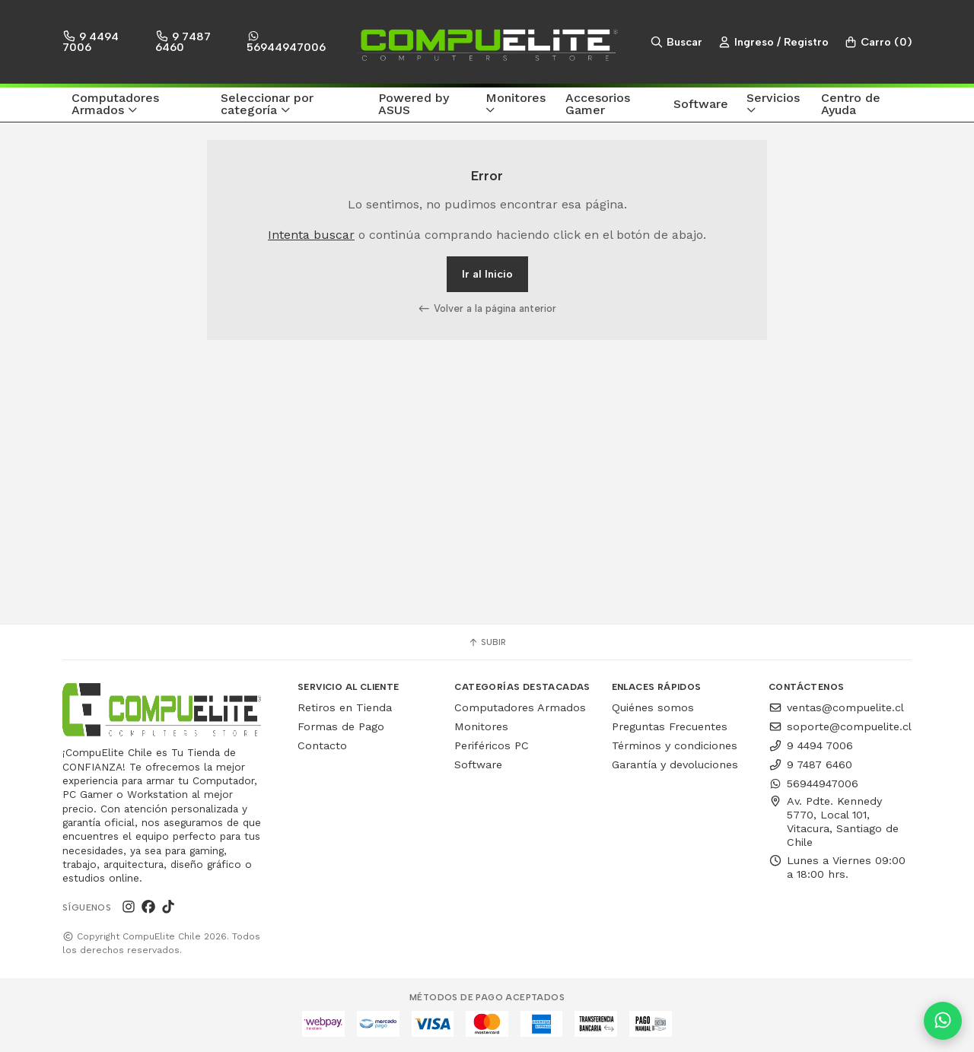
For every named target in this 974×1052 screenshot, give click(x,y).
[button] (137, 105)
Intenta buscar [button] (311, 234)
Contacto (322, 745)
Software (478, 764)
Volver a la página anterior (487, 308)
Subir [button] (487, 642)
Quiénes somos (653, 707)
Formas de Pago (341, 726)
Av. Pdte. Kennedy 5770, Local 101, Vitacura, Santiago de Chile (834, 821)
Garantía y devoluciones (675, 764)
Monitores (481, 726)
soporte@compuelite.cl (840, 726)
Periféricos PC (491, 745)
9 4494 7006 (90, 41)
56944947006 (286, 42)
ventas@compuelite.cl (836, 707)
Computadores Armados (520, 707)
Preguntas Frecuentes (669, 726)
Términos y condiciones (674, 745)
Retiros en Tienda (345, 707)
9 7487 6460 (183, 41)
